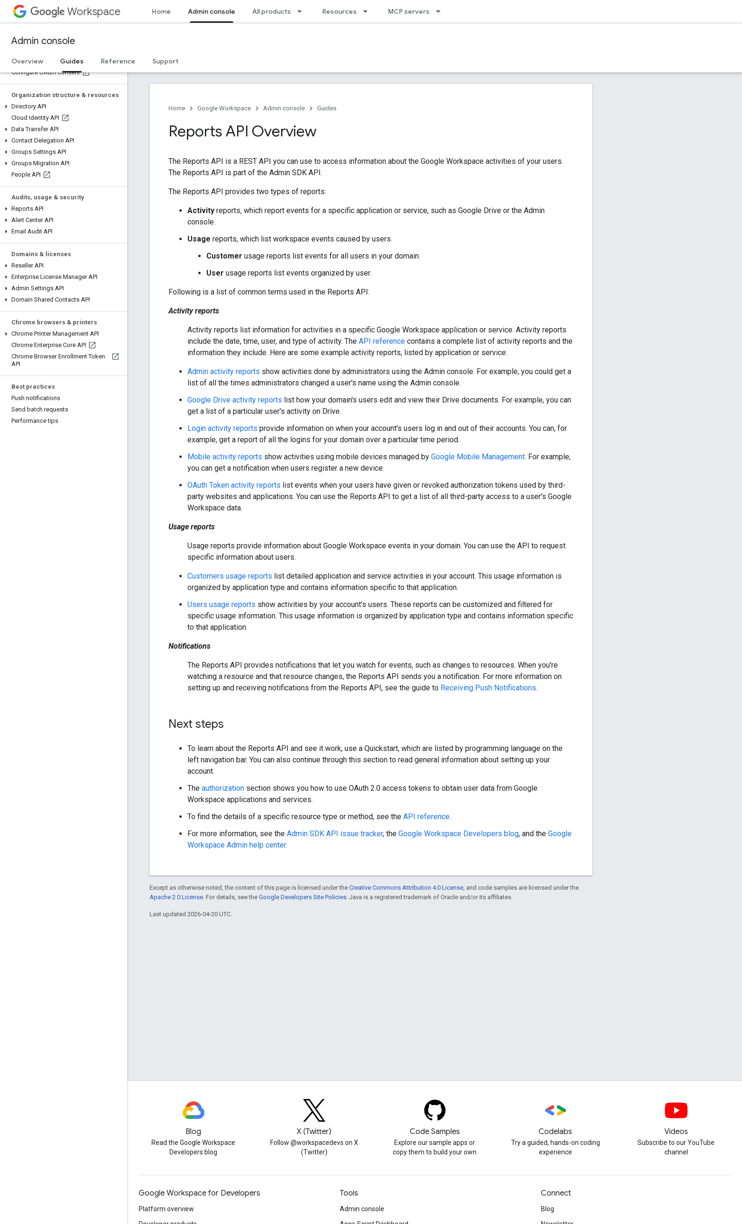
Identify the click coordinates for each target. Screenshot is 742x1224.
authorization (223, 788)
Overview (27, 61)
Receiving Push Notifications (488, 687)
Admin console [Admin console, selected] (211, 11)
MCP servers (409, 11)
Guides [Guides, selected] (72, 61)
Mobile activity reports (224, 456)
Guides (326, 108)
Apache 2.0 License (176, 897)
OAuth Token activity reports (234, 485)
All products (271, 11)
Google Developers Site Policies (302, 897)
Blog (547, 1209)
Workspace (75, 11)
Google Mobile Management (478, 456)
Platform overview (166, 1209)
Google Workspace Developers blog (458, 833)
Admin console (43, 41)
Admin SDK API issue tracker (335, 833)
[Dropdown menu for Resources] (368, 11)
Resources (339, 11)
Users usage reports (221, 604)
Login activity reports (222, 428)
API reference (382, 341)
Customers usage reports (229, 576)
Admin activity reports (223, 371)
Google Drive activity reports (234, 399)
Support (165, 61)
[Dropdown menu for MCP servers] (441, 11)
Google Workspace (224, 108)
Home (161, 11)
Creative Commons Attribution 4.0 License (406, 887)
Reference (118, 61)
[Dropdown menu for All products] (302, 11)
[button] (62, 106)
